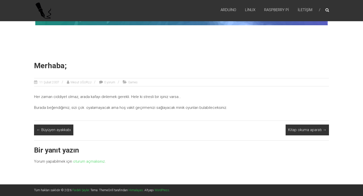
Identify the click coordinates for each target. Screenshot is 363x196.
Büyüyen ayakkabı (54, 130)
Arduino (228, 10)
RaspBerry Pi (276, 10)
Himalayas (136, 190)
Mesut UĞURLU (81, 82)
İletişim (305, 10)
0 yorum (109, 82)
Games (133, 82)
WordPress (162, 190)
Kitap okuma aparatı (307, 130)
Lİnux (250, 10)
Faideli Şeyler (80, 190)
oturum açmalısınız (89, 161)
